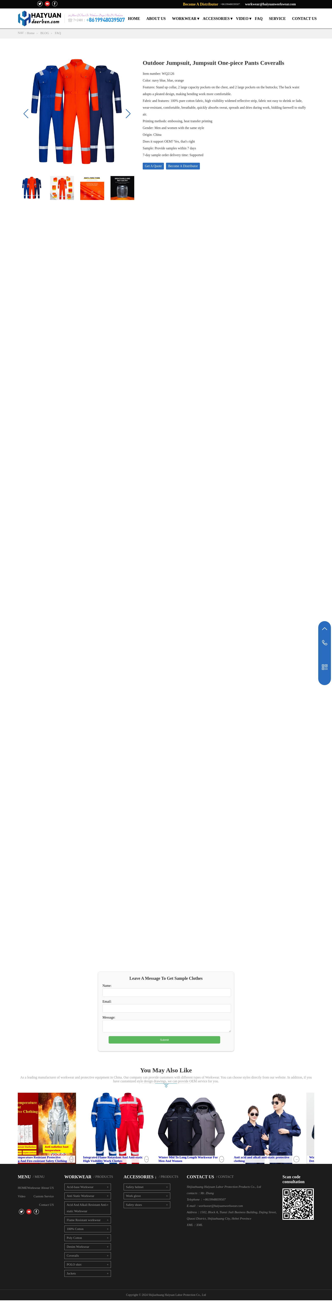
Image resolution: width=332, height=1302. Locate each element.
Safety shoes (134, 1206)
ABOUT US (156, 19)
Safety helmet (135, 1188)
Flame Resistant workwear (84, 1221)
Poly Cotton (74, 1239)
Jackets (71, 1275)
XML (199, 1226)
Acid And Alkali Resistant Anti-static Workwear (87, 1210)
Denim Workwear (78, 1248)
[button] (128, 113)
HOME (134, 19)
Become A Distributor (200, 4)
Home (31, 33)
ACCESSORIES (216, 19)
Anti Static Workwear (80, 1197)
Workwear (33, 1189)
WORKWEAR (184, 19)
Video (21, 1198)
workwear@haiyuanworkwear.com (270, 4)
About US (47, 1189)
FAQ (259, 19)
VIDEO (242, 19)
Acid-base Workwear (80, 1188)
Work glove (133, 1197)
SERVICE (277, 19)
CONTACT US (304, 19)
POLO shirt (74, 1266)
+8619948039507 (230, 4)
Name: (107, 985)
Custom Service (44, 1198)
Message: (108, 1017)
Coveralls (73, 1257)
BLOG (44, 33)
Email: (107, 1001)
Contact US (46, 1206)
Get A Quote (153, 166)
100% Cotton (75, 1230)
